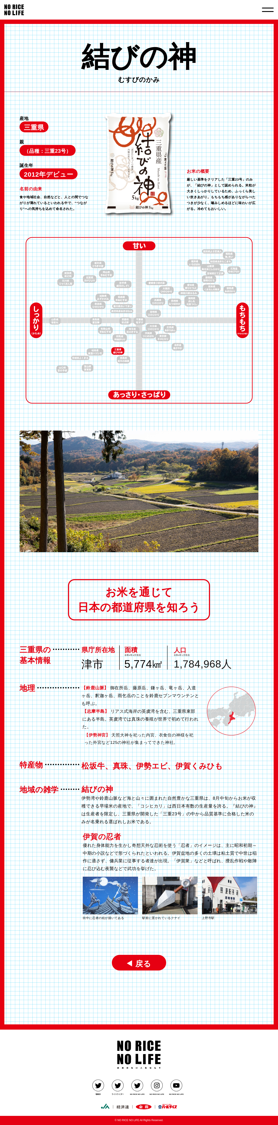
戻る (141, 963)
